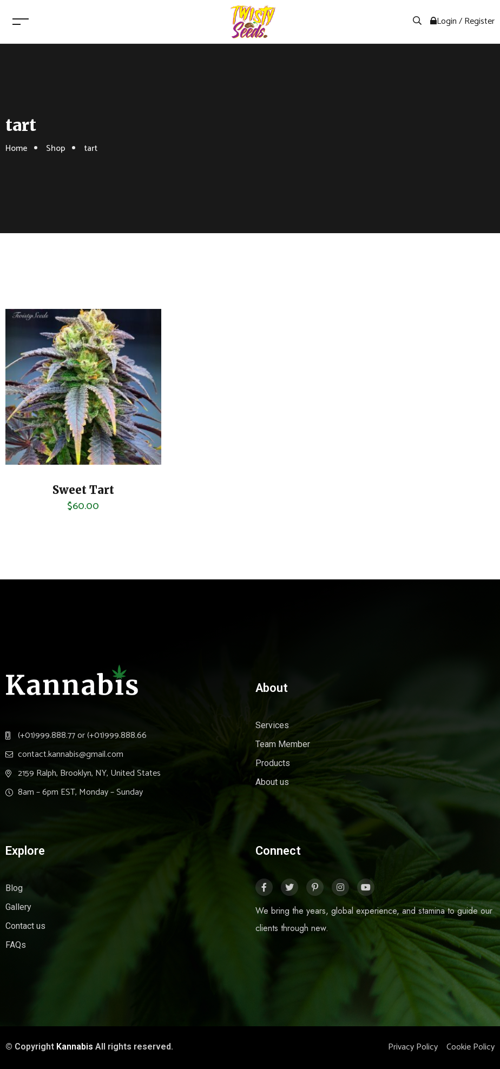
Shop (55, 148)
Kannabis (74, 1046)
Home (16, 148)
